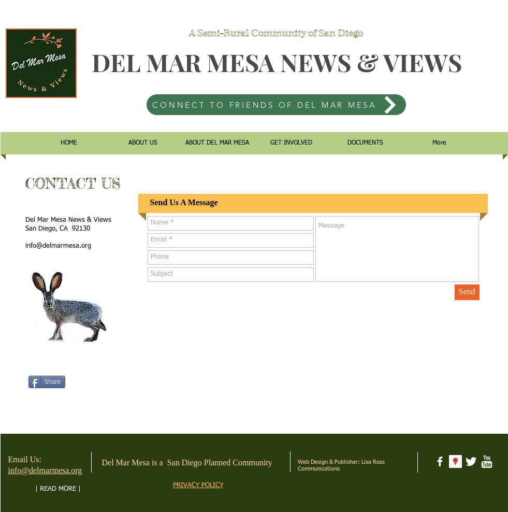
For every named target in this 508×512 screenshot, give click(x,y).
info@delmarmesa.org (58, 246)
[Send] (467, 292)
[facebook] (439, 461)
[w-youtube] (486, 461)
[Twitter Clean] (471, 461)
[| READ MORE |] (58, 489)
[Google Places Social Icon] (455, 461)
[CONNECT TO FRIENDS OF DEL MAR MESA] (276, 104)
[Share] (46, 382)
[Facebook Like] (48, 367)
